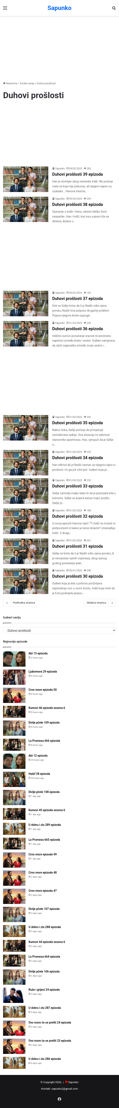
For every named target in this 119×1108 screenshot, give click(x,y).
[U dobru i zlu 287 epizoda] (14, 1012)
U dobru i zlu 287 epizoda (45, 1007)
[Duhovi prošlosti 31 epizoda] (25, 551)
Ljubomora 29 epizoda (43, 671)
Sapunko (60, 168)
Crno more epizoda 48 (43, 872)
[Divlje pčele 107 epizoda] (14, 914)
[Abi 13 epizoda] (14, 659)
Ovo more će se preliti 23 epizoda (50, 1040)
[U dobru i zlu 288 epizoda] (14, 931)
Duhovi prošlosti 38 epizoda (77, 204)
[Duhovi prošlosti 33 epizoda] (25, 491)
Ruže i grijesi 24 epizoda (44, 989)
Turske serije (27, 83)
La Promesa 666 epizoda (44, 740)
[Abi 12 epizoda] (14, 761)
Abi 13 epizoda (38, 653)
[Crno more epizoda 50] (14, 695)
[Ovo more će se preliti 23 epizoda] (14, 1046)
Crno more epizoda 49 (43, 854)
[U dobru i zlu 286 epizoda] (14, 1063)
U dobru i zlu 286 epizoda (45, 1058)
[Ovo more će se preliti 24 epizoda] (14, 1028)
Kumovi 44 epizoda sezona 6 (47, 942)
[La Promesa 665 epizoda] (14, 844)
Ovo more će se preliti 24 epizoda (50, 1022)
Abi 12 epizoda (38, 755)
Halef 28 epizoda (39, 773)
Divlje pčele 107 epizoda (44, 908)
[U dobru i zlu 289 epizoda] (14, 829)
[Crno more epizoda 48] (14, 878)
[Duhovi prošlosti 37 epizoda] (25, 303)
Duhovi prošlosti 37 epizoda (77, 298)
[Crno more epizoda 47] (14, 896)
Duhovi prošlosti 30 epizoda (77, 576)
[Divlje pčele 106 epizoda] (14, 977)
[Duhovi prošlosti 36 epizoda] (25, 333)
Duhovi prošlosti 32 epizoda (77, 516)
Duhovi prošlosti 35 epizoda (77, 422)
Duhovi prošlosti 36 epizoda (77, 328)
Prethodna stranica (20, 602)
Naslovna (10, 83)
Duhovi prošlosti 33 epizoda (77, 486)
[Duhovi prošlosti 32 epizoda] (25, 521)
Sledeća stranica (100, 602)
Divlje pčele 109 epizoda (44, 722)
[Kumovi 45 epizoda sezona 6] (14, 814)
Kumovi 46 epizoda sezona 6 (47, 707)
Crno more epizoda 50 (43, 689)
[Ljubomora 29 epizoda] (14, 677)
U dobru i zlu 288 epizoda (45, 927)
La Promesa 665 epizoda (44, 839)
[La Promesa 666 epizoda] (14, 745)
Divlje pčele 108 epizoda (44, 792)
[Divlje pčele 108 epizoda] (14, 797)
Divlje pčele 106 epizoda (44, 971)
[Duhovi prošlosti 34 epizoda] (25, 462)
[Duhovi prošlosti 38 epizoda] (25, 209)
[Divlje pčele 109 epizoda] (14, 728)
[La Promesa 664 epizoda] (14, 961)
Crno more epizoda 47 (43, 890)
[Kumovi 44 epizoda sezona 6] (14, 946)
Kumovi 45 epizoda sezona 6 (47, 810)
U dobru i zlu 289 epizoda (45, 824)
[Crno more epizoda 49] (14, 860)
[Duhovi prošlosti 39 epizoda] (25, 179)
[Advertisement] (59, 48)
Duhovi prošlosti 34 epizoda (77, 457)
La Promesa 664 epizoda (44, 956)
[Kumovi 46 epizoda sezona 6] (14, 712)
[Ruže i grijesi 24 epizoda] (14, 995)
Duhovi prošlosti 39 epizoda (77, 174)
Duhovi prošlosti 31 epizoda (77, 546)
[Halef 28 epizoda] (14, 779)
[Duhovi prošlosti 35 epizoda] (25, 428)
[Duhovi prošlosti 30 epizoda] (25, 581)
